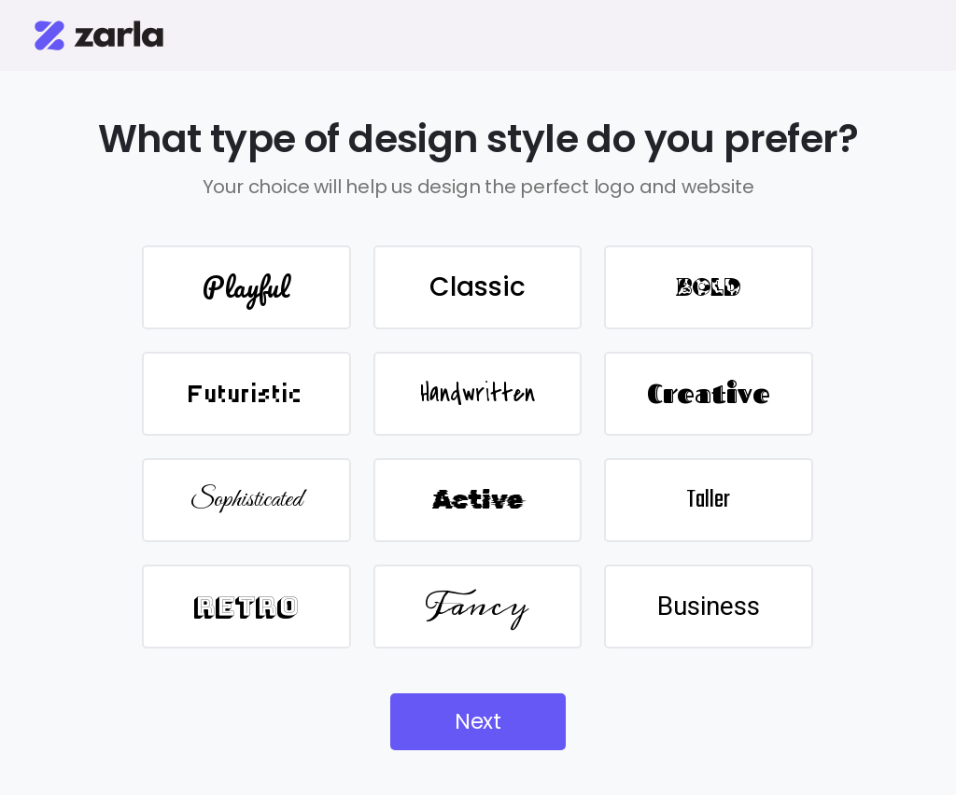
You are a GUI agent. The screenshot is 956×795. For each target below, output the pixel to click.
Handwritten (477, 393)
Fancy (477, 606)
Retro (246, 606)
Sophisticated (246, 499)
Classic (477, 287)
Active (477, 499)
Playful (246, 287)
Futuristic (246, 394)
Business (708, 606)
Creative (708, 393)
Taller (708, 500)
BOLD (708, 287)
